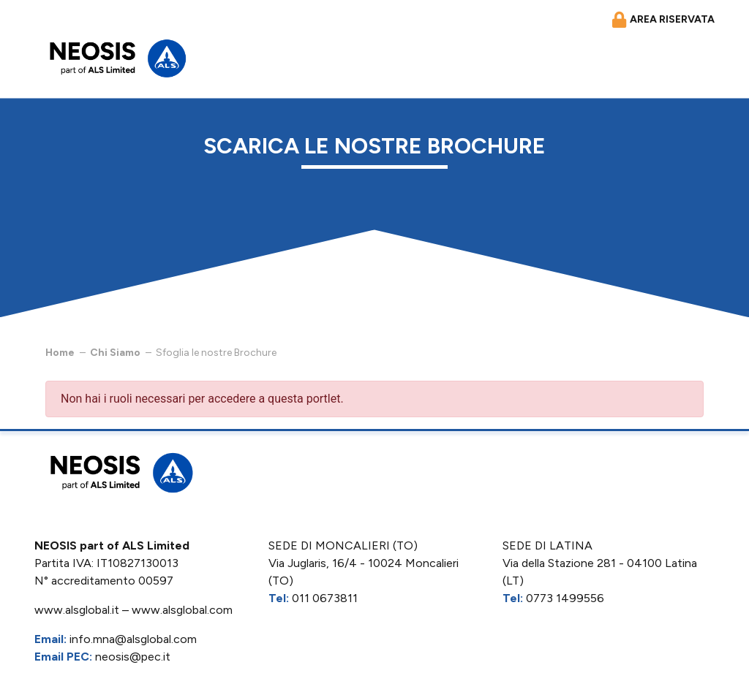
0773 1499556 (565, 598)
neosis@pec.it (132, 657)
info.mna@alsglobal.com (133, 639)
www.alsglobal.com (182, 610)
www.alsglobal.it (76, 610)
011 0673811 (325, 598)
